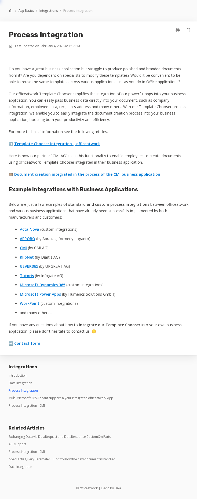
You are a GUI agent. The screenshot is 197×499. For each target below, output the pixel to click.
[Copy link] (188, 30)
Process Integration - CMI (27, 405)
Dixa (118, 488)
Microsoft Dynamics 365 (42, 284)
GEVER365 (29, 266)
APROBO (27, 238)
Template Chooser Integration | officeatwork (57, 143)
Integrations (48, 11)
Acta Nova (29, 229)
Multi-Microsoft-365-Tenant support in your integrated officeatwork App (61, 398)
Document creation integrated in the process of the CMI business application (87, 174)
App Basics (26, 11)
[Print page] (177, 30)
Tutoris (27, 275)
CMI (23, 247)
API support (17, 444)
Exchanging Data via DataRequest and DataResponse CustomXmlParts (60, 437)
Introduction (18, 375)
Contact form (27, 343)
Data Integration (20, 383)
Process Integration (77, 11)
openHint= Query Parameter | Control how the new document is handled (62, 459)
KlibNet (27, 257)
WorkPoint (29, 303)
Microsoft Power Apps (41, 294)
